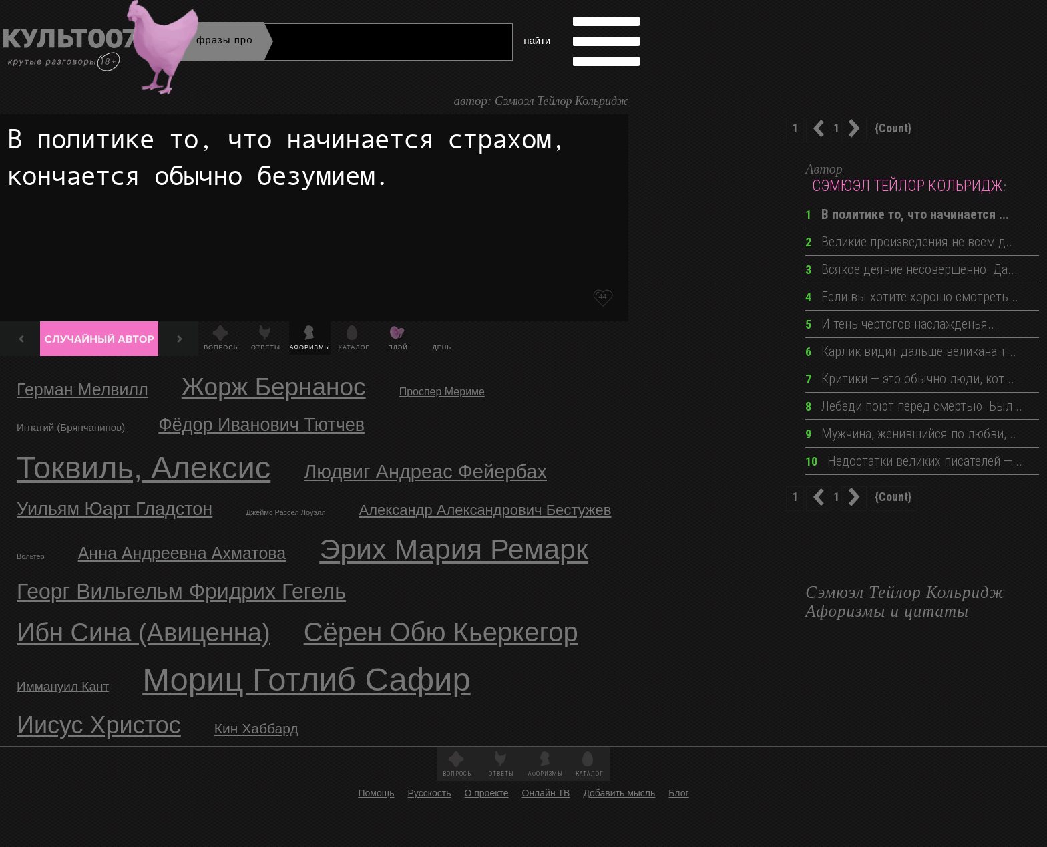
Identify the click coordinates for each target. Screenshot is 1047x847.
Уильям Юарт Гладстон (114, 509)
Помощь (376, 793)
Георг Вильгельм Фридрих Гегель (181, 591)
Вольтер (31, 556)
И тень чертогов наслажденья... (901, 324)
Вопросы (221, 347)
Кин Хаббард (256, 728)
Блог (678, 793)
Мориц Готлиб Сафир (306, 679)
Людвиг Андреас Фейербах (425, 471)
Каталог (354, 347)
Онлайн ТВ (546, 793)
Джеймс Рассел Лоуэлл (285, 512)
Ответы (265, 347)
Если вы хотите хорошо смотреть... (911, 297)
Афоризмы (310, 347)
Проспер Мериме (442, 391)
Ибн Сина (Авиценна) (143, 633)
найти (537, 40)
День (442, 347)
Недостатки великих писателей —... (913, 461)
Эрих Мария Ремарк (453, 549)
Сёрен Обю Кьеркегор (441, 632)
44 (602, 296)
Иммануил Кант (63, 686)
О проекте (486, 793)
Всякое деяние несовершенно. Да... (911, 269)
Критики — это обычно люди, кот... (909, 379)
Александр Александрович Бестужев (485, 510)
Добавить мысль (619, 793)
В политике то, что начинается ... (907, 214)
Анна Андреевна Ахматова (182, 553)
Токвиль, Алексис (143, 467)
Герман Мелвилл (82, 389)
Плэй (397, 347)
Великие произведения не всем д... (910, 242)
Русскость (429, 793)
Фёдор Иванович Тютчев (261, 425)
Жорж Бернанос (274, 387)
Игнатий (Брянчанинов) (71, 427)
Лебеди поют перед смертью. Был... (913, 406)
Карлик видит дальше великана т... (910, 351)
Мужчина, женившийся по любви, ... (912, 434)
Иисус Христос (99, 725)
